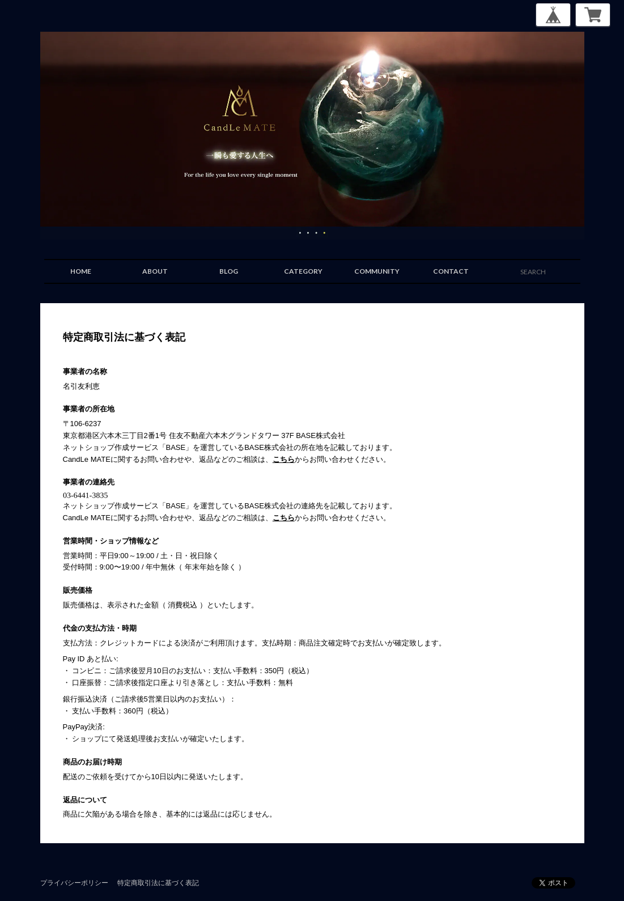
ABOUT (155, 271)
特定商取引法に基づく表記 (158, 882)
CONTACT (451, 271)
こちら (284, 459)
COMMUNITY (377, 271)
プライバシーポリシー (74, 882)
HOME (80, 271)
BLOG (228, 271)
